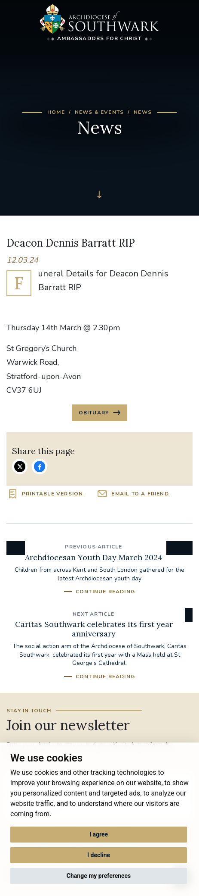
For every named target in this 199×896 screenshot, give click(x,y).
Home (56, 112)
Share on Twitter (20, 466)
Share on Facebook (39, 466)
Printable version (52, 493)
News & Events (99, 112)
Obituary (95, 412)
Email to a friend (139, 493)
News (143, 112)
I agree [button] (98, 834)
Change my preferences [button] (99, 875)
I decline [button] (98, 855)
